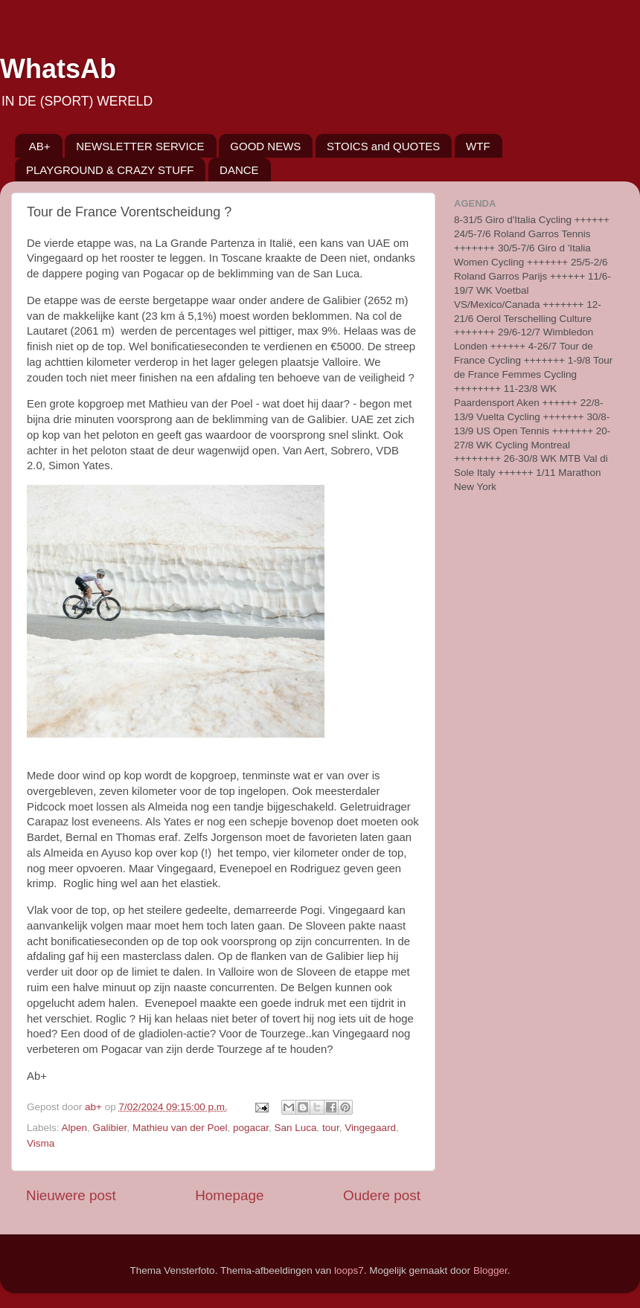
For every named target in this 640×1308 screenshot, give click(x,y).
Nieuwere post (71, 1195)
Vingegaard (370, 1127)
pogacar (251, 1127)
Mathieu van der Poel (180, 1127)
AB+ (40, 146)
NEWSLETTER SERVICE (140, 146)
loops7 (349, 1270)
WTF (478, 146)
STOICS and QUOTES (383, 146)
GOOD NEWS (265, 146)
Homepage (229, 1195)
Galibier (110, 1127)
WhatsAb (58, 69)
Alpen (75, 1127)
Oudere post (381, 1195)
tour (330, 1127)
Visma (40, 1143)
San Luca (296, 1127)
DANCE (239, 170)
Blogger (490, 1270)
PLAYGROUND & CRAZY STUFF (109, 170)
